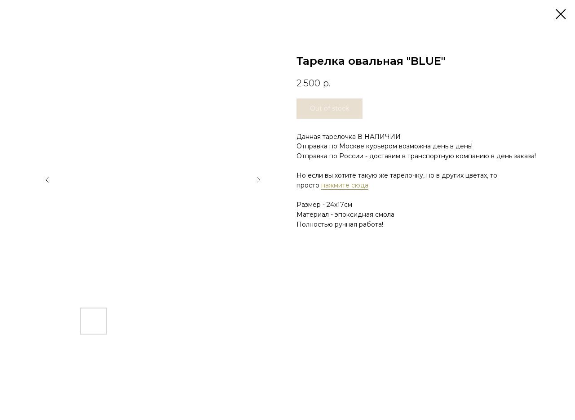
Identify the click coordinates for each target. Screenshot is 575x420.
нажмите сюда (344, 185)
